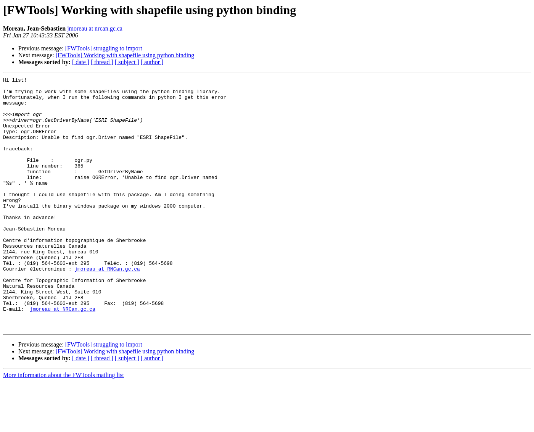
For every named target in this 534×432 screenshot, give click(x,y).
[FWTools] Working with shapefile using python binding (125, 55)
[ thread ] (102, 62)
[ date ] (80, 62)
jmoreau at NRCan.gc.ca (62, 355)
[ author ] (152, 62)
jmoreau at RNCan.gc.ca (107, 307)
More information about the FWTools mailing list (63, 425)
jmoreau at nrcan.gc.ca (94, 28)
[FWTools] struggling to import (103, 48)
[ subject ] (127, 62)
